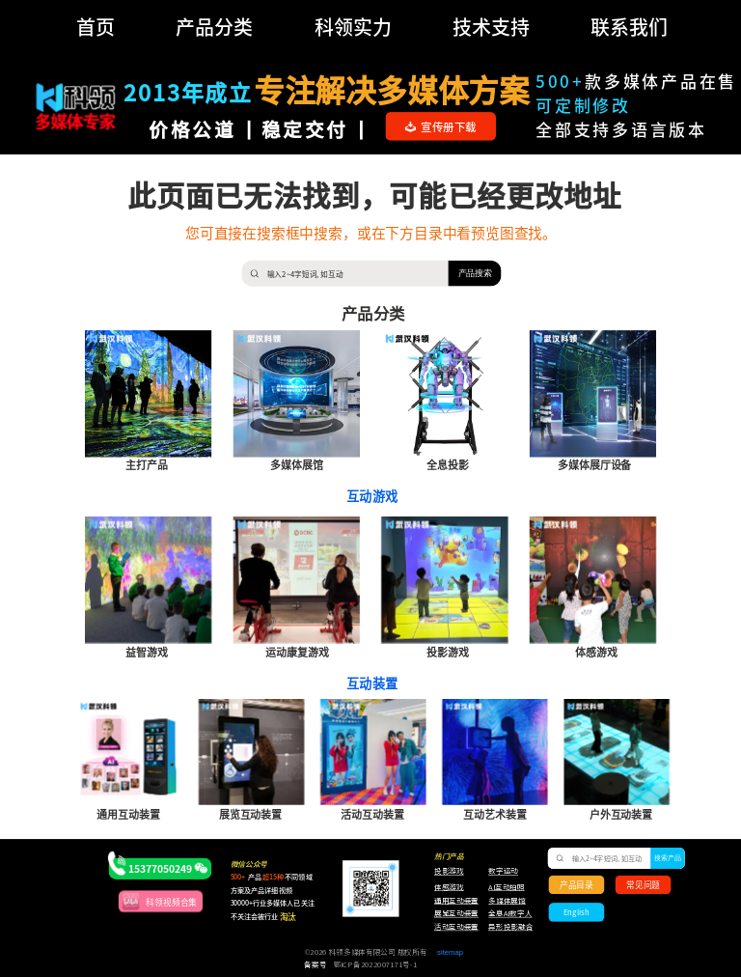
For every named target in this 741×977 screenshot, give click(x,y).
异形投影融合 (509, 927)
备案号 (315, 964)
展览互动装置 (451, 914)
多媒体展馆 (506, 901)
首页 (95, 27)
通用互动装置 (451, 901)
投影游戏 (449, 872)
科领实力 (353, 27)
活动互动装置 (456, 927)
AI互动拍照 (505, 887)
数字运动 (503, 872)
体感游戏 (449, 887)
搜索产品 (668, 858)
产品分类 (214, 27)
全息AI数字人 (510, 914)
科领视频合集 (171, 901)
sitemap (450, 952)
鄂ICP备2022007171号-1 (376, 964)
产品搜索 (475, 272)
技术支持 (491, 27)
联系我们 (629, 27)
